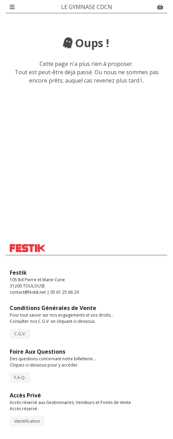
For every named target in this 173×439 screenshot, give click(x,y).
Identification (27, 421)
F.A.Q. (20, 377)
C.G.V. (20, 334)
